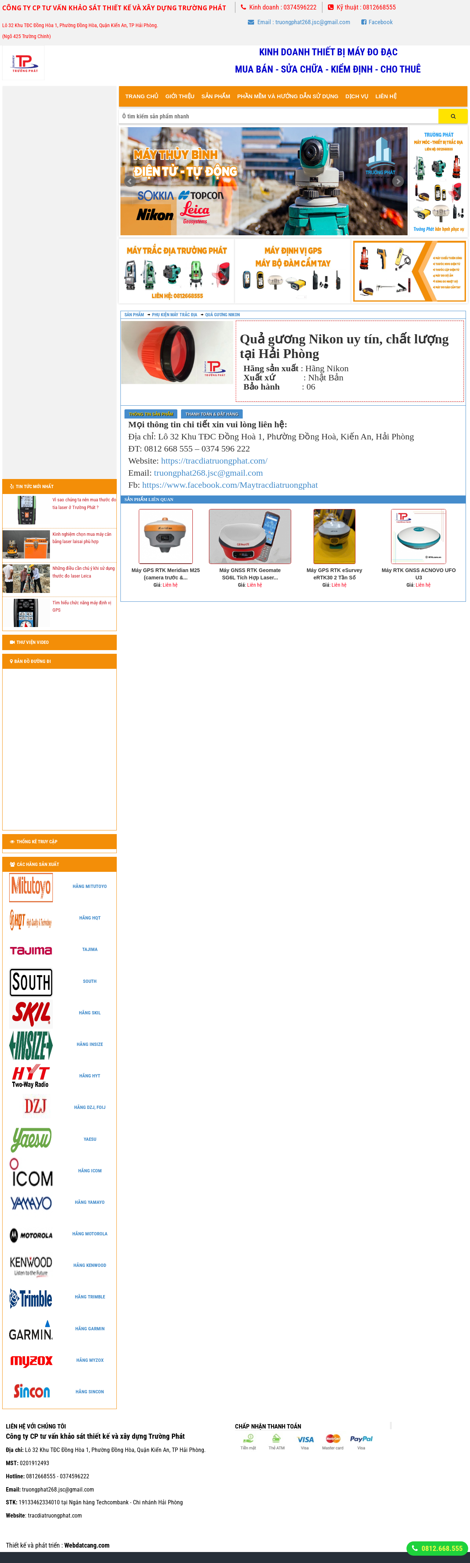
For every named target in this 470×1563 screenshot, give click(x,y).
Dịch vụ (357, 96)
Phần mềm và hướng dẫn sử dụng (288, 96)
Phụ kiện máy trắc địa (174, 314)
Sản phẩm (134, 314)
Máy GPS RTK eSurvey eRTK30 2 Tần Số (334, 573)
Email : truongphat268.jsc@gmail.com (299, 22)
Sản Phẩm (216, 96)
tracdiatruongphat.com (55, 1515)
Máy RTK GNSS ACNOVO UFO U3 (419, 573)
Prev (130, 181)
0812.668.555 (442, 1548)
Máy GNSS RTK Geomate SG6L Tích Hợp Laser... (250, 573)
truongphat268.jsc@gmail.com (208, 473)
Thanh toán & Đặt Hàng (211, 414)
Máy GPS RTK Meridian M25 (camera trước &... (165, 573)
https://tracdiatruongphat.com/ (214, 460)
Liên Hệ (385, 96)
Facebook (377, 22)
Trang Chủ (141, 96)
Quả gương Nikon (222, 314)
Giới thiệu (179, 96)
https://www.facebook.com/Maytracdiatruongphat (230, 485)
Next (398, 181)
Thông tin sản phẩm (151, 414)
